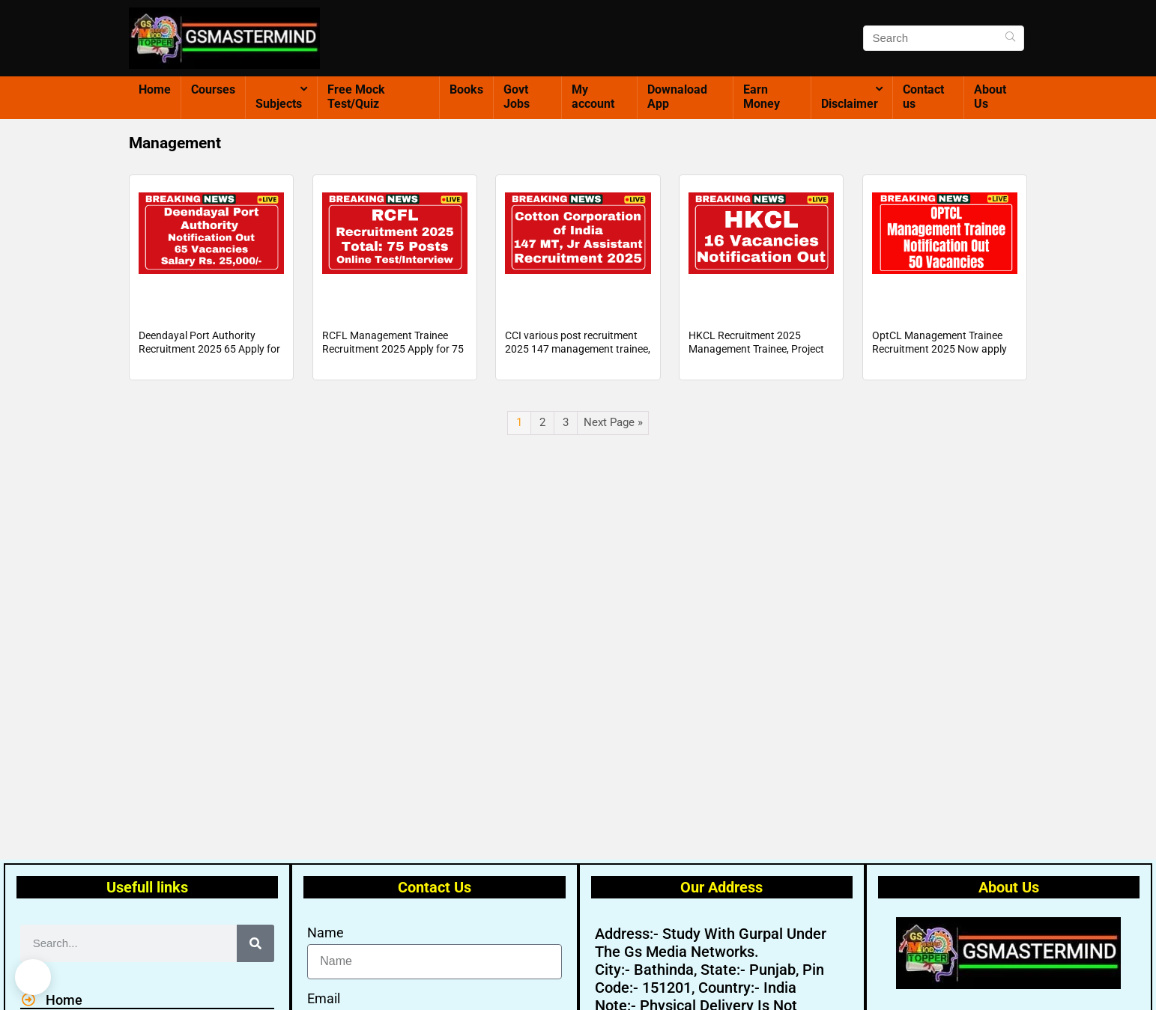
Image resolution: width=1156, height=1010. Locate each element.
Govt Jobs (516, 96)
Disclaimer (849, 104)
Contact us (923, 96)
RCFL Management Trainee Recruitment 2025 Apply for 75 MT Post (393, 363)
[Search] (1010, 38)
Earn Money (761, 96)
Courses (213, 89)
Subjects (278, 104)
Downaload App (677, 96)
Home (155, 89)
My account (593, 96)
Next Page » (613, 436)
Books (466, 89)
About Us (990, 96)
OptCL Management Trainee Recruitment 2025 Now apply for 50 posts (939, 363)
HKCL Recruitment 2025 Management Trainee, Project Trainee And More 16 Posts (756, 363)
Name (325, 932)
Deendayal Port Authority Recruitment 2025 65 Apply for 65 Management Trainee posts (209, 363)
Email (323, 998)
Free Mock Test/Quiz (356, 96)
